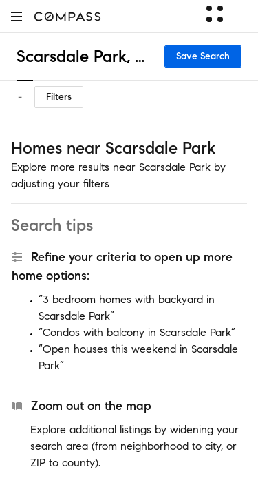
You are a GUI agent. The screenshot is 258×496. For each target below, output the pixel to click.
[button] (16, 16)
